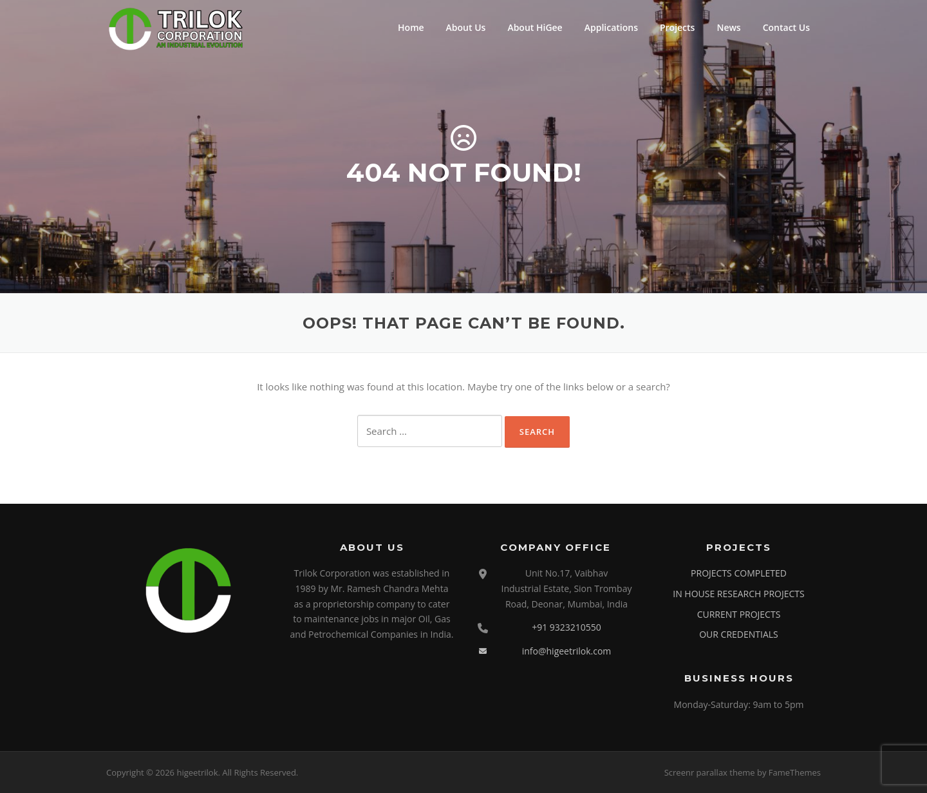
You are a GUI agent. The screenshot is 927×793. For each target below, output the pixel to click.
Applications (611, 27)
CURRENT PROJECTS (739, 614)
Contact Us (786, 27)
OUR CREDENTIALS (738, 634)
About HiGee (534, 27)
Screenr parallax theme (709, 772)
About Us (466, 27)
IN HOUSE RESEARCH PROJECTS (738, 594)
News (728, 27)
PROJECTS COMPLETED (739, 573)
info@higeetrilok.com (567, 651)
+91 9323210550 (566, 627)
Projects (677, 27)
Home (411, 27)
